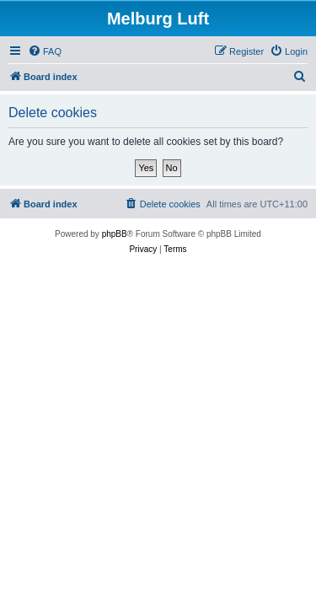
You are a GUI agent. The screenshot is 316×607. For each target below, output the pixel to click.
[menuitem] (45, 51)
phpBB (114, 234)
